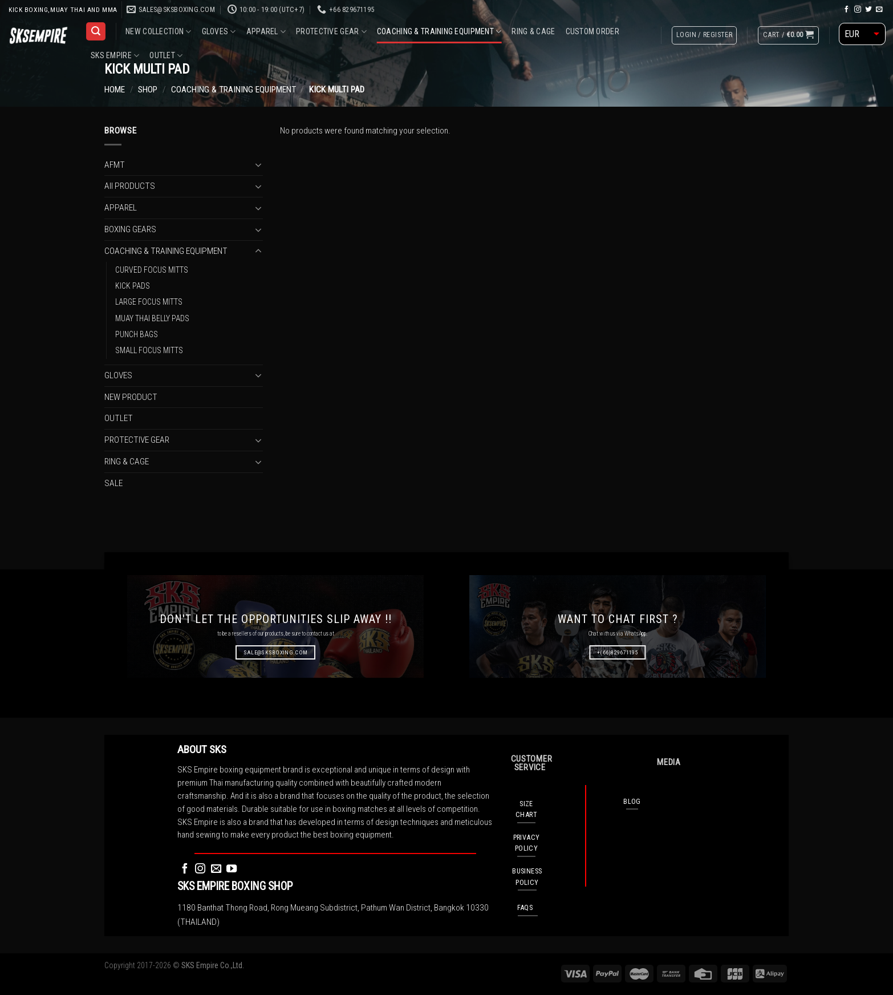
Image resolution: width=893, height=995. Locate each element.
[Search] (95, 31)
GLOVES (219, 31)
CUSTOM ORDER (592, 31)
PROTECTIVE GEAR (331, 31)
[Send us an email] (879, 9)
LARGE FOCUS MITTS (148, 301)
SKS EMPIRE (115, 55)
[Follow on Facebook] (846, 9)
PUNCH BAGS (136, 334)
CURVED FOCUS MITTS (151, 269)
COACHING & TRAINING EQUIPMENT (439, 31)
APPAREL (266, 31)
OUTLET (165, 55)
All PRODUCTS (129, 186)
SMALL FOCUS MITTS (149, 350)
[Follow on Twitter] (868, 9)
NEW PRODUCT (130, 396)
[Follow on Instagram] (857, 9)
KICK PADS (132, 285)
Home (114, 89)
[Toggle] (258, 165)
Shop (147, 89)
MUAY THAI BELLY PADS (152, 317)
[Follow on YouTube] (231, 869)
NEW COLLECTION (158, 31)
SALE (113, 483)
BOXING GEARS (130, 229)
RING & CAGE (533, 31)
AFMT (114, 164)
